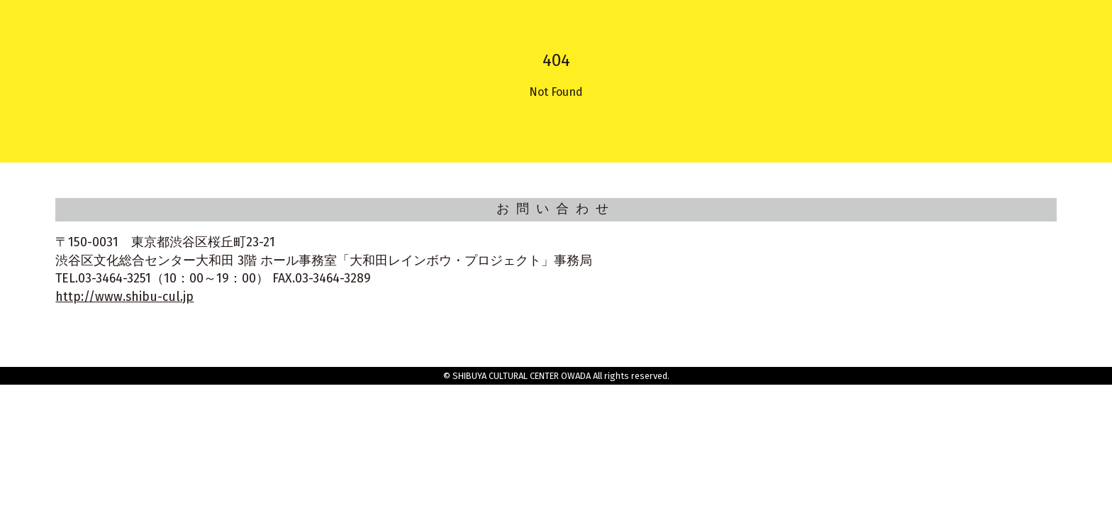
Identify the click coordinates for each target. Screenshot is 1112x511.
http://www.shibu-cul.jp (124, 297)
